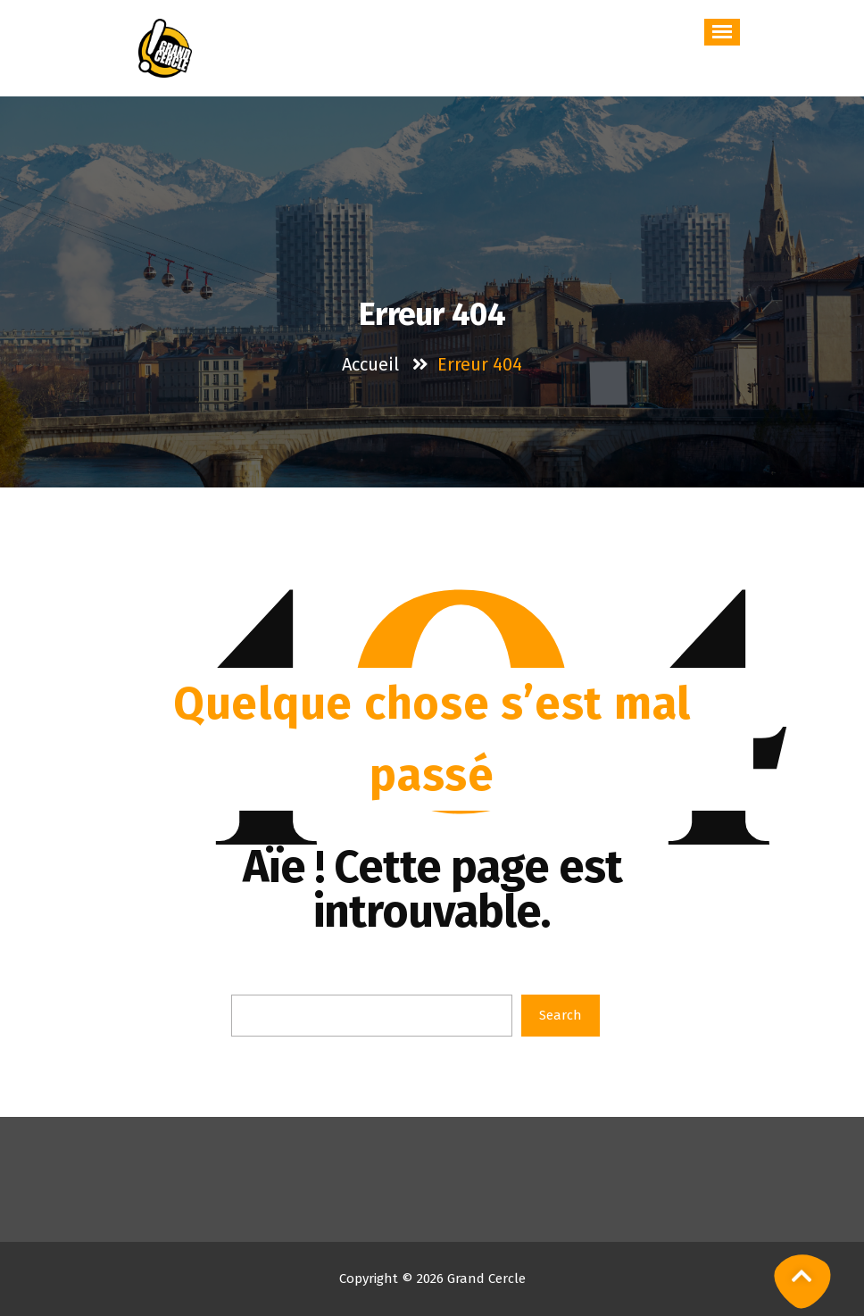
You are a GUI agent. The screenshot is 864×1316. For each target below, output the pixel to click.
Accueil (370, 364)
